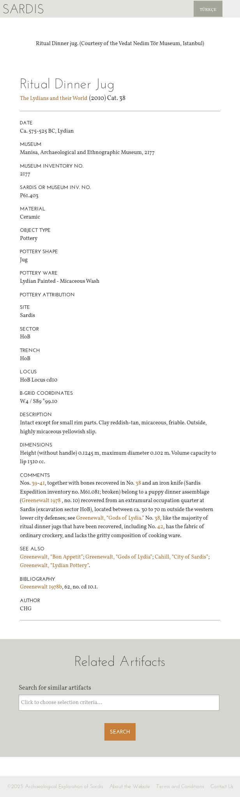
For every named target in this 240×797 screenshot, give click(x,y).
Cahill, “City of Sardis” (181, 557)
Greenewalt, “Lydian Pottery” (54, 565)
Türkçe (208, 10)
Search (120, 732)
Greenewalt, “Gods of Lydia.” (109, 518)
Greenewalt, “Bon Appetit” (51, 557)
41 (42, 483)
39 (34, 483)
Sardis (23, 8)
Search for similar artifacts (55, 688)
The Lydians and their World (53, 98)
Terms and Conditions (180, 786)
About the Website (129, 786)
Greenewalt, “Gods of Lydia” (118, 557)
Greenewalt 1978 (41, 500)
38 (138, 483)
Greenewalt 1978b (41, 587)
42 (160, 527)
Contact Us (221, 786)
